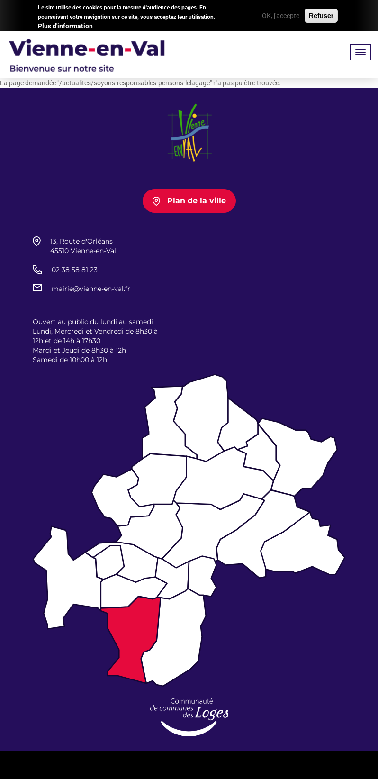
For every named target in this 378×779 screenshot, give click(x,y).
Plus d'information (65, 24)
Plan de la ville (196, 200)
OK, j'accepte (280, 14)
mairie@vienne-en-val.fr (91, 288)
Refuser (321, 14)
